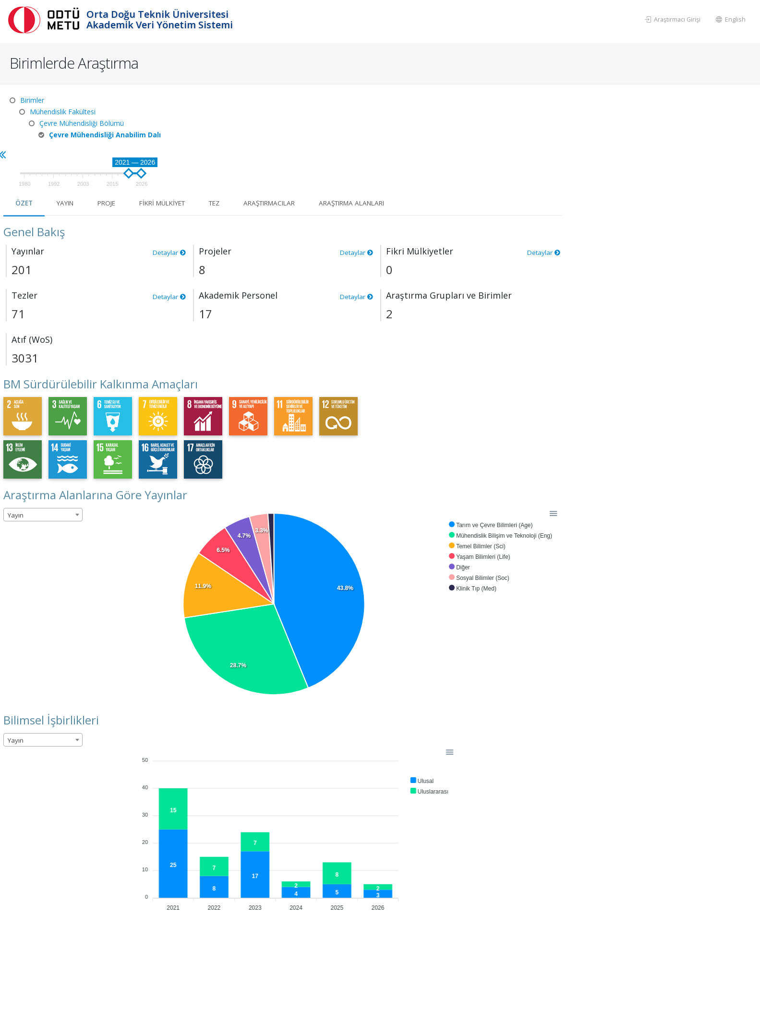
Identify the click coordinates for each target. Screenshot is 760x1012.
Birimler (32, 100)
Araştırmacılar (475, 142)
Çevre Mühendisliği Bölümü (81, 123)
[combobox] (234, 454)
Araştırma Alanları (564, 142)
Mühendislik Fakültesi (63, 111)
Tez (417, 142)
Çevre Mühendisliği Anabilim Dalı (105, 134)
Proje (302, 142)
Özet (215, 142)
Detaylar (360, 191)
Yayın (258, 142)
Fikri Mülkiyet (361, 142)
